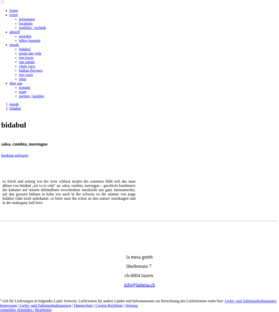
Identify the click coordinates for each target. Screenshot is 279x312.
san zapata (27, 62)
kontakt (24, 87)
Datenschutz (83, 305)
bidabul (24, 49)
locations (26, 23)
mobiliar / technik (32, 28)
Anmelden (8, 310)
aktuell (14, 32)
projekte (25, 36)
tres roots (26, 75)
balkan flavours (31, 70)
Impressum (8, 305)
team (22, 92)
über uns (16, 83)
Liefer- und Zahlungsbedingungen (250, 301)
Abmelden (25, 310)
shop (22, 79)
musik (14, 45)
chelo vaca (27, 66)
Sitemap (131, 305)
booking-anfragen (14, 155)
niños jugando (29, 40)
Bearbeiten (43, 310)
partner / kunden (31, 96)
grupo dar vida (30, 53)
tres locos (26, 58)
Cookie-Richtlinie (109, 305)
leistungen (27, 19)
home (13, 11)
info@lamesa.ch (139, 284)
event (13, 15)
